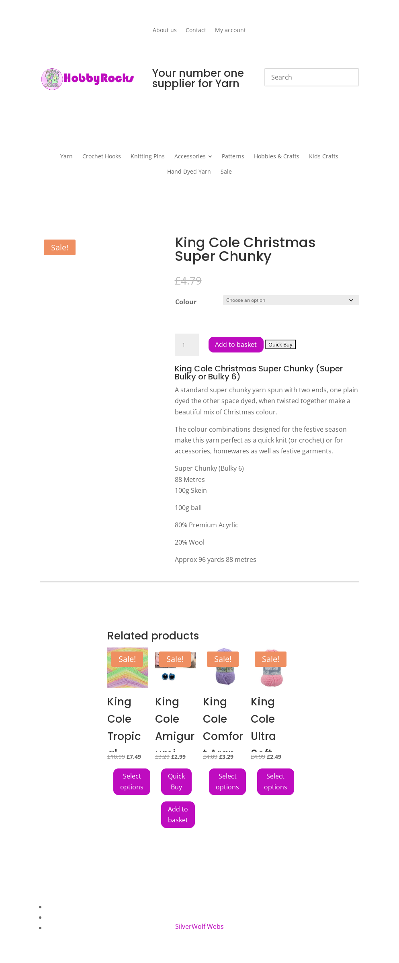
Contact (196, 30)
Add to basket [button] (178, 814)
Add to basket (236, 344)
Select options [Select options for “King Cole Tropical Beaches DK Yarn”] (131, 781)
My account (230, 30)
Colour (185, 301)
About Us (60, 906)
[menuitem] (66, 156)
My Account (64, 927)
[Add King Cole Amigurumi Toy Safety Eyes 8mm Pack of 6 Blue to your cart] (176, 781)
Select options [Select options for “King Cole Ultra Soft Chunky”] (275, 781)
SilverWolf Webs (199, 926)
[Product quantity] (187, 345)
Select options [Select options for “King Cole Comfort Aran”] (227, 781)
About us (165, 30)
